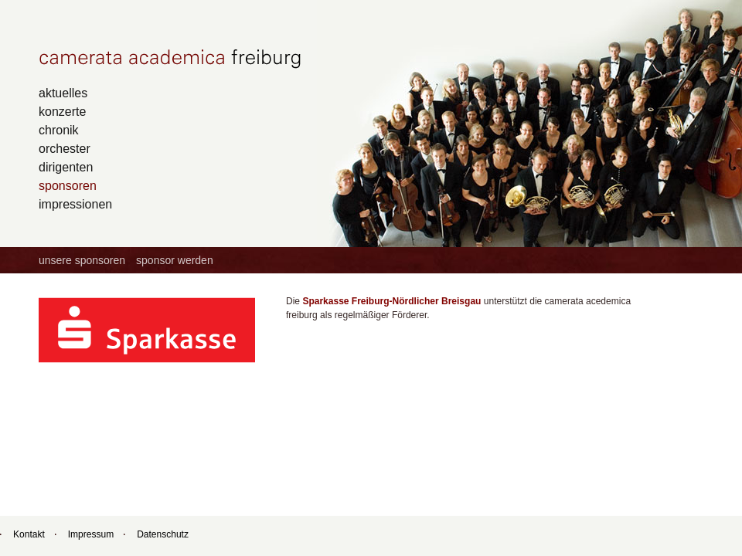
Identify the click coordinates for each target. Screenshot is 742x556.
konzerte (62, 111)
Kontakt (29, 534)
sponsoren (68, 185)
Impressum (91, 534)
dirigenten (66, 167)
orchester (64, 148)
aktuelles (63, 93)
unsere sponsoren (82, 260)
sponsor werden (174, 260)
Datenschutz (163, 534)
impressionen (75, 204)
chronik (59, 130)
